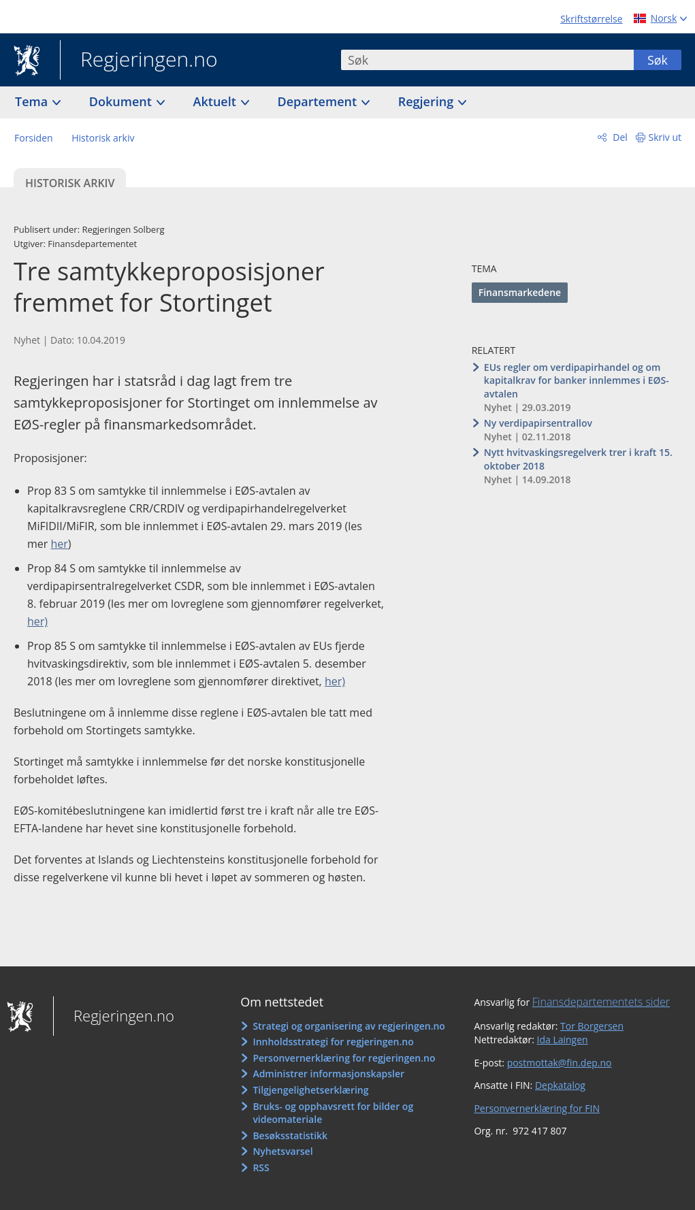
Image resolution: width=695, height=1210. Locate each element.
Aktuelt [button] (216, 101)
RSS (261, 1167)
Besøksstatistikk (290, 1135)
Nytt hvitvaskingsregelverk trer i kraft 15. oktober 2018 (578, 459)
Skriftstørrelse (591, 18)
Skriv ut (665, 137)
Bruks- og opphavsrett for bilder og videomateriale (333, 1113)
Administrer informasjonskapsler (328, 1073)
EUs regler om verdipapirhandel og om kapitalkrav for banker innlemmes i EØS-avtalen (576, 380)
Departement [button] (319, 101)
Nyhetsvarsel (282, 1151)
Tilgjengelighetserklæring (310, 1089)
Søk (657, 60)
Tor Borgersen (592, 1025)
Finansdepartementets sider (601, 1001)
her (59, 543)
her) (37, 621)
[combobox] (487, 60)
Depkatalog (560, 1085)
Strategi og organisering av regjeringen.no (349, 1025)
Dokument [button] (122, 101)
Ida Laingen (562, 1039)
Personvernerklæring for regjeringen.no (344, 1057)
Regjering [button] (427, 101)
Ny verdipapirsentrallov (538, 422)
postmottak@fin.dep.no (559, 1062)
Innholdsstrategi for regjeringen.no (333, 1041)
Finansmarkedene (520, 292)
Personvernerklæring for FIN (537, 1108)
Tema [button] (33, 101)
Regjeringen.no (139, 60)
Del (619, 137)
